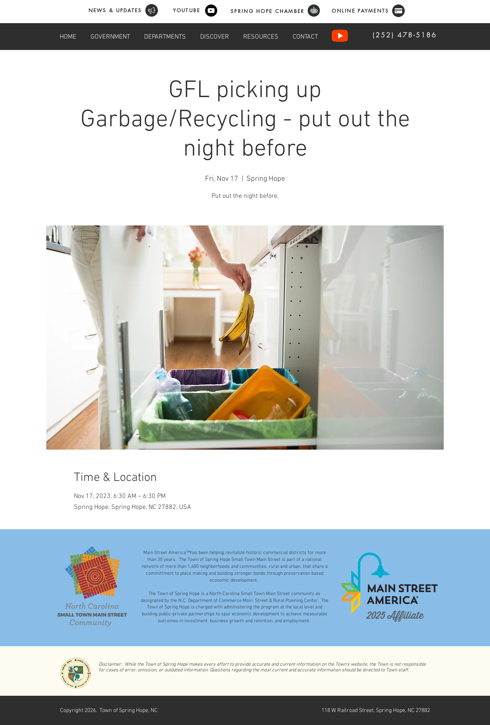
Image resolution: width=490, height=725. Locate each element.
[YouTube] (211, 10)
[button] (110, 35)
